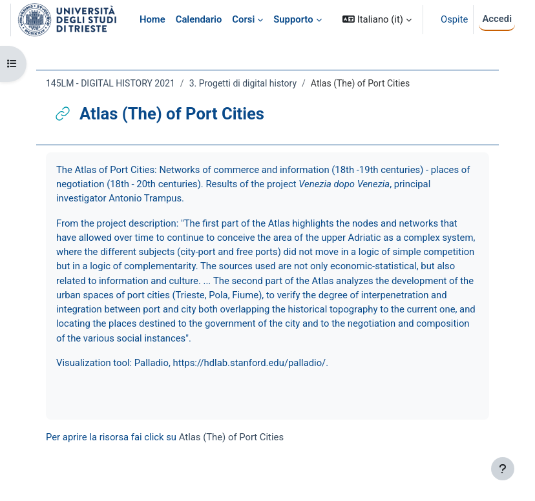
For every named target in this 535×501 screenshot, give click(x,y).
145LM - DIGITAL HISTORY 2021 (110, 83)
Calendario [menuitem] (199, 19)
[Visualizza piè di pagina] (502, 468)
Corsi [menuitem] (243, 19)
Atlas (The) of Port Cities (231, 437)
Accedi (497, 19)
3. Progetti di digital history (243, 83)
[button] (377, 19)
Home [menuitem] (152, 19)
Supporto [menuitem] (293, 19)
